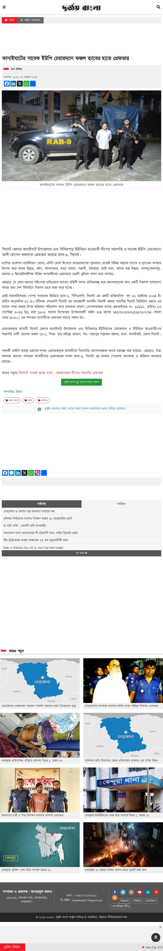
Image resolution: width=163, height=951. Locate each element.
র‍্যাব (28, 400)
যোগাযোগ (151, 901)
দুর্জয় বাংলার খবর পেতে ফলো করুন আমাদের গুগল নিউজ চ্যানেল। (86, 408)
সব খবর (81, 553)
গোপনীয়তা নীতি (120, 906)
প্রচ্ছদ (9, 20)
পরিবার (137, 901)
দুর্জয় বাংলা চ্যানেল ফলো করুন (81, 382)
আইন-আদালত (30, 20)
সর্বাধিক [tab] (121, 504)
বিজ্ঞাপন (124, 901)
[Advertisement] (81, 40)
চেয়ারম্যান (154, 249)
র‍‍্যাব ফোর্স (12, 400)
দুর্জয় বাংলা (62, 917)
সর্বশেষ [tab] (42, 504)
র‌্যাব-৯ (43, 400)
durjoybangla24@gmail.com (87, 900)
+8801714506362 (85, 895)
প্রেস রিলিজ (16, 69)
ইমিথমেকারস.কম (117, 917)
